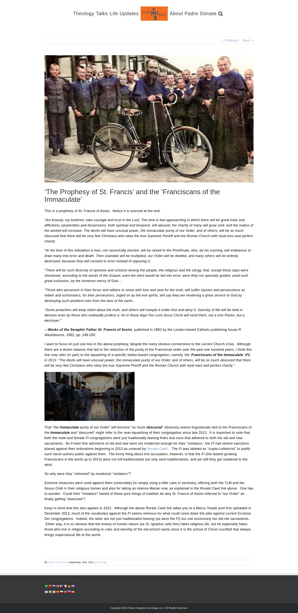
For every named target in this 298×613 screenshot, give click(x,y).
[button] (220, 13)
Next (246, 40)
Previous (232, 40)
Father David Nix (57, 562)
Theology (101, 562)
